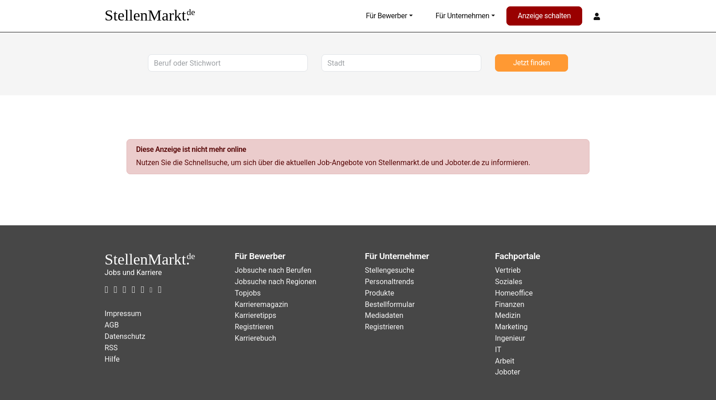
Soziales (508, 281)
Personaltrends (389, 281)
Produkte (379, 293)
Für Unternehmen (463, 15)
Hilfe (112, 359)
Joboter (507, 372)
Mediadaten (384, 315)
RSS (111, 347)
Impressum (123, 313)
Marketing (511, 326)
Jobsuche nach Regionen (275, 281)
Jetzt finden (531, 62)
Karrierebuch (255, 338)
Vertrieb (508, 270)
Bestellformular (390, 304)
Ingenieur (510, 338)
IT (498, 349)
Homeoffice (514, 293)
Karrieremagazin (261, 304)
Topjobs (248, 293)
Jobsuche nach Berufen (273, 270)
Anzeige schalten (544, 15)
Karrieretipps (255, 315)
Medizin (508, 315)
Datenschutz (125, 336)
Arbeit (504, 361)
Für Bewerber (386, 15)
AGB (112, 325)
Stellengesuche (390, 270)
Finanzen (509, 304)
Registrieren (254, 326)
